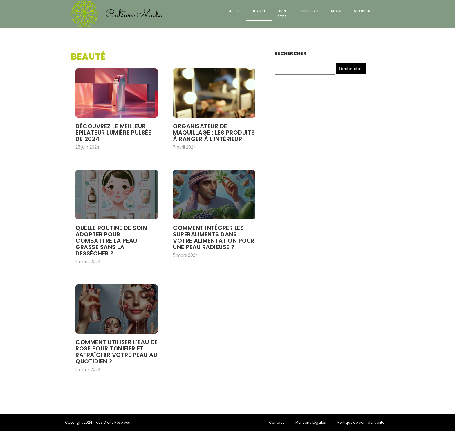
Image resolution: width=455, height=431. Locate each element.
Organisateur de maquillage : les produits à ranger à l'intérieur (214, 132)
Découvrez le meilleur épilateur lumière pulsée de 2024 (113, 132)
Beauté (259, 10)
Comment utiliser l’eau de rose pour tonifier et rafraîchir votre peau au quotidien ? (116, 351)
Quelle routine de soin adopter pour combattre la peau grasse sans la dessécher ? (111, 240)
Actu (234, 10)
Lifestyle (310, 10)
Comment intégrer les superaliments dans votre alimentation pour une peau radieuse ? (213, 237)
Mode (336, 10)
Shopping (364, 10)
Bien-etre (283, 13)
